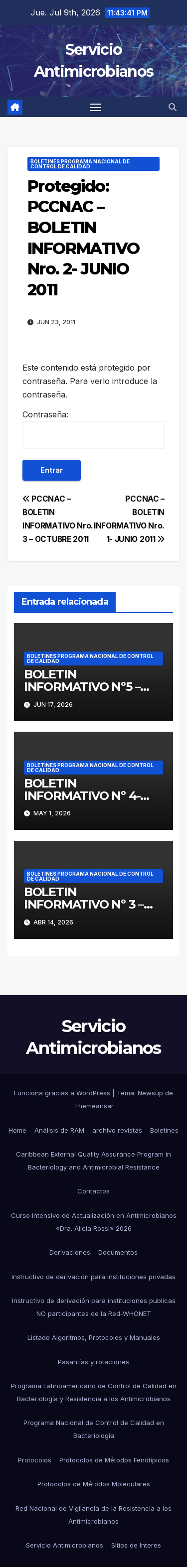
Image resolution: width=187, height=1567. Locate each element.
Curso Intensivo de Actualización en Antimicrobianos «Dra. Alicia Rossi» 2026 (94, 1221)
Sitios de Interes (136, 1545)
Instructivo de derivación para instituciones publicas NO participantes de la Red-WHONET (94, 1307)
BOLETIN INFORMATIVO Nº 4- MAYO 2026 (82, 795)
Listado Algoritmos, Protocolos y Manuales (93, 1337)
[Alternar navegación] (96, 107)
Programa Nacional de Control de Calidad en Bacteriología (93, 1429)
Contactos (93, 1191)
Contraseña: (93, 429)
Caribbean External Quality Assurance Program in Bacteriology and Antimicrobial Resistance (93, 1160)
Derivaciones (69, 1252)
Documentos (118, 1252)
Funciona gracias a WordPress (63, 1093)
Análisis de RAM (59, 1130)
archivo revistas (117, 1130)
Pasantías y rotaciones (93, 1362)
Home (17, 1130)
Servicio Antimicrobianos (64, 1545)
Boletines (164, 1130)
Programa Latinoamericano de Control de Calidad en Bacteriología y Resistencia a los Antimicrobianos (94, 1392)
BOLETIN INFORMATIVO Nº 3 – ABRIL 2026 (84, 904)
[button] (173, 107)
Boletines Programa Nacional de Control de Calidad (80, 163)
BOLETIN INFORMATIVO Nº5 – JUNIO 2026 (82, 686)
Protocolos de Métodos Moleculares (93, 1484)
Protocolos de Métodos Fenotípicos (114, 1460)
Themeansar (94, 1106)
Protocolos (34, 1460)
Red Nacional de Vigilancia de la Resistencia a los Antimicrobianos (93, 1514)
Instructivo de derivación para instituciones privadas (93, 1277)
